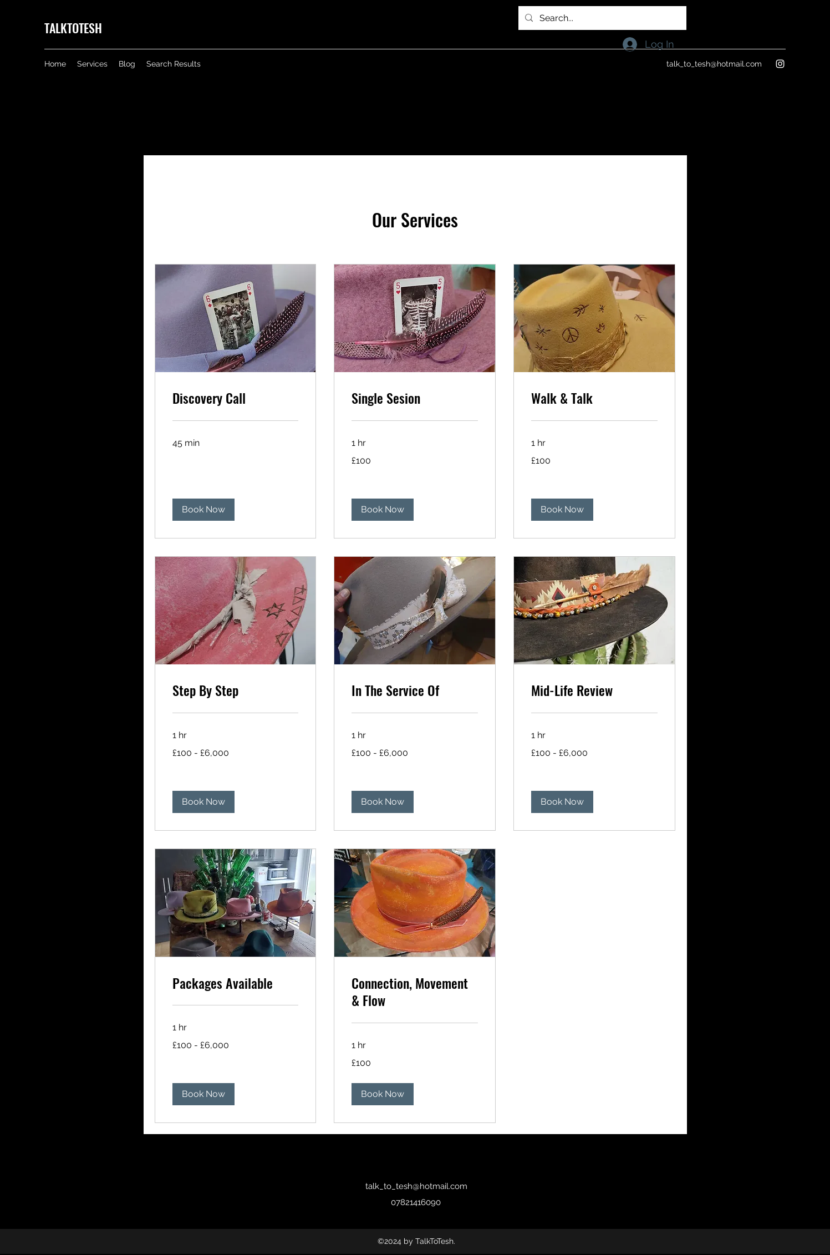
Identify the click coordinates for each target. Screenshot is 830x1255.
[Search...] (601, 18)
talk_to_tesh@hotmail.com (714, 63)
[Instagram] (780, 63)
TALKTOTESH (73, 28)
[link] (235, 398)
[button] (203, 510)
